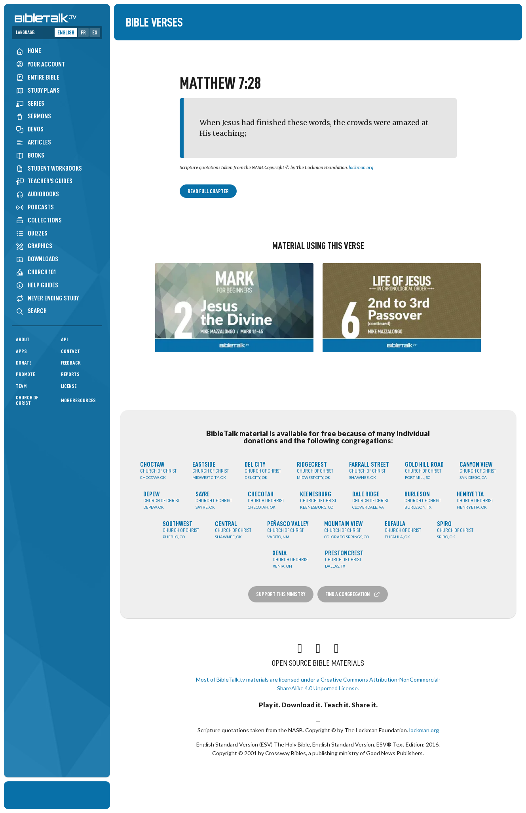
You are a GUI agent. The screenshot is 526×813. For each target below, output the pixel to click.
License (68, 386)
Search (31, 311)
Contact (70, 351)
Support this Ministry (281, 594)
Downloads (37, 259)
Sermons (33, 116)
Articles (33, 142)
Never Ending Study (47, 298)
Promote (25, 374)
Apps (21, 351)
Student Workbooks (49, 168)
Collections (39, 220)
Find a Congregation (352, 594)
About (23, 339)
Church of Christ (27, 400)
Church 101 (36, 272)
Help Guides (37, 285)
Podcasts (35, 207)
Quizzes (31, 233)
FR (83, 32)
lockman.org (361, 167)
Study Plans (38, 90)
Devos (30, 129)
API (64, 339)
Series (30, 103)
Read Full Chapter (208, 191)
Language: (25, 32)
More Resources (78, 400)
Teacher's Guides (44, 181)
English (65, 32)
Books (30, 155)
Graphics (34, 246)
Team (21, 386)
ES (94, 32)
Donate (23, 362)
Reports (70, 374)
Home (28, 50)
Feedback (71, 362)
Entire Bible (37, 77)
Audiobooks (37, 194)
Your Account (40, 64)
